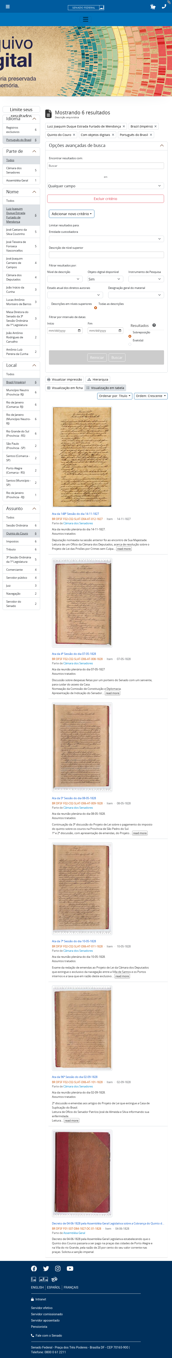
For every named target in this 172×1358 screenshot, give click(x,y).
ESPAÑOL (53, 1287)
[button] (153, 6)
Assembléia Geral (21, 181)
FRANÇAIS (71, 1287)
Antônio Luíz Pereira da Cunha (21, 352)
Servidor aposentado (45, 1320)
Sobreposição (141, 332)
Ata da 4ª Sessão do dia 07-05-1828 (74, 654)
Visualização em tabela (105, 388)
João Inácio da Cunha (21, 289)
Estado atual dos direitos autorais (68, 288)
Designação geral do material (126, 288)
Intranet (38, 1299)
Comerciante (21, 570)
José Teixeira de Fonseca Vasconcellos (21, 246)
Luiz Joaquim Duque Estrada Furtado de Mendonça (21, 215)
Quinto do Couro (21, 534)
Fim (90, 323)
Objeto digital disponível (103, 272)
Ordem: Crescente (149, 396)
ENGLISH (37, 1287)
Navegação (21, 594)
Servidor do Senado (21, 604)
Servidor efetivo (42, 1308)
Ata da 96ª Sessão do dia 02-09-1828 (74, 1077)
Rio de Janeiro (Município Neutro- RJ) (21, 419)
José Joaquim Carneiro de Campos (21, 263)
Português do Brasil (21, 141)
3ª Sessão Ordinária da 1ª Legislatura (21, 559)
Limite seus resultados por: (21, 110)
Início (50, 323)
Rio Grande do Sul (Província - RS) (21, 433)
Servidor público (21, 578)
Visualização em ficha (65, 388)
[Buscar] (105, 165)
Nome (12, 192)
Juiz (21, 586)
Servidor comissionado (47, 1314)
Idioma (13, 119)
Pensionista (39, 1327)
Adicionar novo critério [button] (70, 213)
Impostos (21, 542)
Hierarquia (98, 379)
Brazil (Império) (21, 383)
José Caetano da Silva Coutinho (21, 232)
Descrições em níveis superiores (71, 304)
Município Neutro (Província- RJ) (21, 392)
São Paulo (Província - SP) (21, 446)
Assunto (14, 509)
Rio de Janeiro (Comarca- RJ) (21, 404)
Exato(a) (138, 340)
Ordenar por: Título (113, 396)
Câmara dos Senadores (21, 170)
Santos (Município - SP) (21, 483)
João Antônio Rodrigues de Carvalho (21, 337)
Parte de (14, 152)
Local (11, 366)
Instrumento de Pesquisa (144, 272)
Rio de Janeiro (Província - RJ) (21, 495)
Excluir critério (105, 198)
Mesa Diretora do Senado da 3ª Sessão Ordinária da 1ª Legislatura (21, 318)
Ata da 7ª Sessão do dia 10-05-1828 (74, 941)
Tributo (21, 550)
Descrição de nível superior (66, 248)
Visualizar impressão (64, 379)
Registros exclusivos (21, 130)
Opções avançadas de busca (77, 146)
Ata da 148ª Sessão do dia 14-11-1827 (75, 514)
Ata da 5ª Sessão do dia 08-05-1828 (74, 798)
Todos (10, 160)
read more (124, 549)
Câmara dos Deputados (21, 277)
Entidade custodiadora (63, 232)
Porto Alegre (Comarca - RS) (21, 470)
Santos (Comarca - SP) (21, 458)
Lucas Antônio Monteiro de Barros (21, 302)
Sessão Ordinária (21, 526)
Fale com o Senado (46, 1336)
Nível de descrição (58, 272)
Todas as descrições (111, 304)
